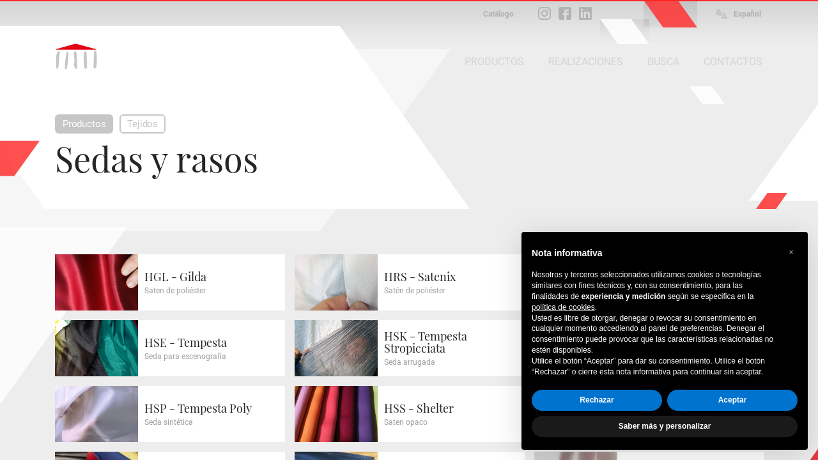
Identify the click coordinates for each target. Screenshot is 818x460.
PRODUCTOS (494, 62)
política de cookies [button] (563, 307)
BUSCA (663, 62)
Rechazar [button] (597, 399)
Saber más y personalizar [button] (665, 426)
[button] (791, 252)
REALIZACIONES (585, 62)
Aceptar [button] (732, 399)
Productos (84, 124)
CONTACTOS (733, 62)
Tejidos (142, 124)
